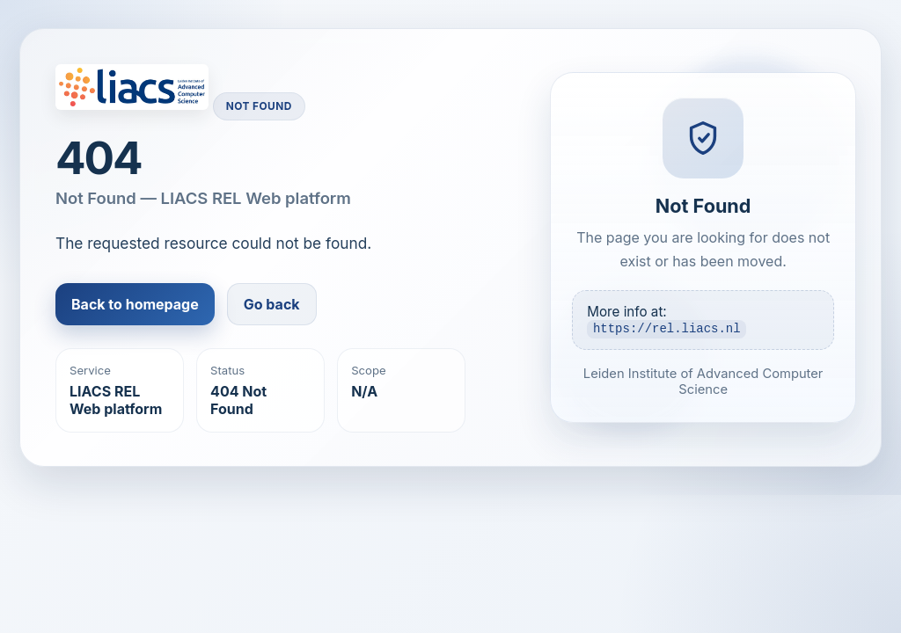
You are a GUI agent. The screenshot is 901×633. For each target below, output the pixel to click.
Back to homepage (135, 304)
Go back (272, 304)
